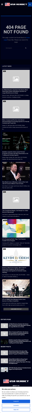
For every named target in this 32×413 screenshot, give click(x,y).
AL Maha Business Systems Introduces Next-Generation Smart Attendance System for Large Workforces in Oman (15, 91)
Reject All (16, 409)
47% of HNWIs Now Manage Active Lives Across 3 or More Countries (14, 300)
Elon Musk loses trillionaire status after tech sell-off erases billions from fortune (15, 182)
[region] (16, 400)
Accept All (16, 401)
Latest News (7, 66)
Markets (4, 163)
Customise (16, 405)
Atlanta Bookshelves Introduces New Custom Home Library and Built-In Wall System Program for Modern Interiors (18, 352)
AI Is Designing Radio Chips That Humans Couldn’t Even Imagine (14, 239)
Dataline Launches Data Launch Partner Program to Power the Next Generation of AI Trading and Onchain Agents (15, 153)
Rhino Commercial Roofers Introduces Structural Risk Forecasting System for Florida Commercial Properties (15, 121)
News (4, 71)
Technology (5, 220)
